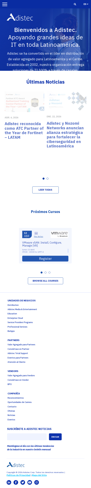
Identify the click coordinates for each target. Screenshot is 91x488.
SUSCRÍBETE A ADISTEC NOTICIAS (29, 428)
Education (12, 313)
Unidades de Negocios (22, 300)
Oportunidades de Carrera (19, 402)
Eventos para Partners (18, 357)
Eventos (11, 419)
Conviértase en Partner (18, 349)
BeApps (11, 331)
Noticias (11, 415)
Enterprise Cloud (15, 318)
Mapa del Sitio (39, 475)
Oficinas (11, 411)
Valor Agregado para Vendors (21, 375)
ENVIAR (55, 437)
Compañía (14, 393)
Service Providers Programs (20, 322)
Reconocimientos (16, 398)
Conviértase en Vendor (18, 380)
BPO (10, 384)
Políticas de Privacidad (18, 475)
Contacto (12, 406)
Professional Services (17, 327)
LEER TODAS (45, 189)
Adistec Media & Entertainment (22, 309)
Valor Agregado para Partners (21, 344)
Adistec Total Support (18, 353)
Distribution (13, 305)
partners (13, 340)
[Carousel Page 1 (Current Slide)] (44, 179)
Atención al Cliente (16, 362)
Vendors (13, 371)
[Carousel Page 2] (47, 179)
